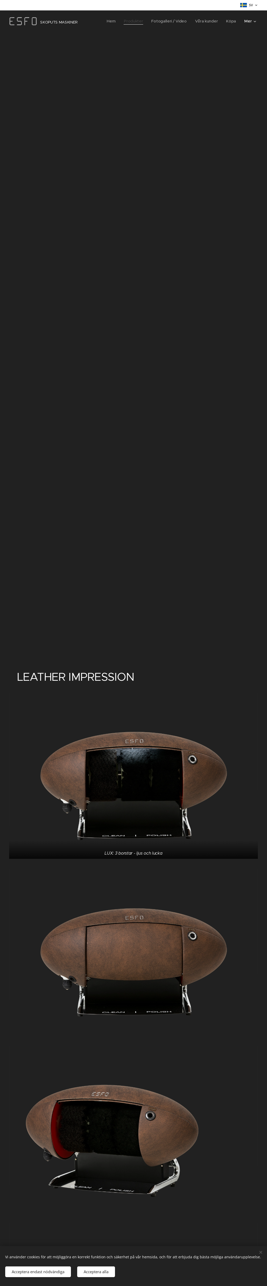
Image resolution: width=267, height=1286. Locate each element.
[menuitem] (109, 21)
